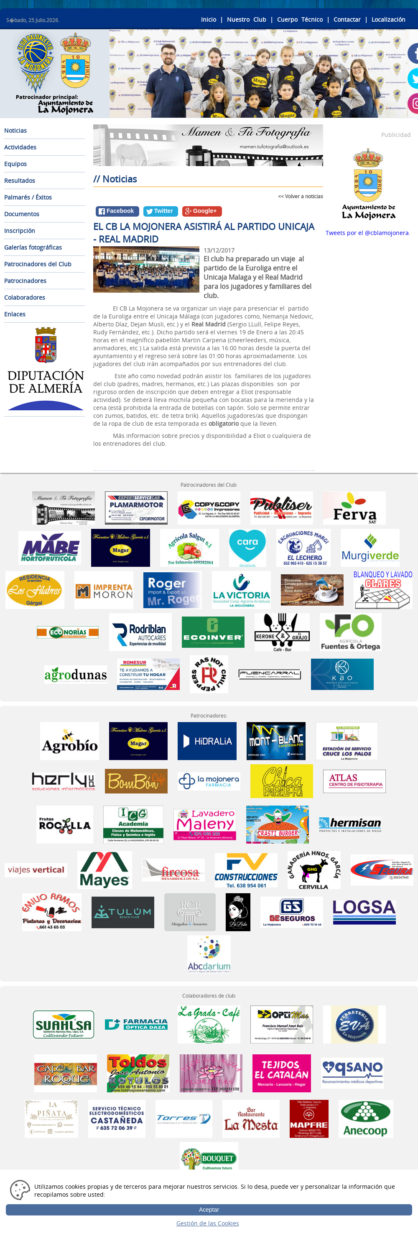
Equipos (15, 164)
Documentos (21, 214)
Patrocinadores (25, 281)
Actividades (20, 147)
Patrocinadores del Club (37, 264)
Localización (388, 19)
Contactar (347, 19)
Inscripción (19, 231)
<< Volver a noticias (300, 196)
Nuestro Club (246, 19)
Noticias (15, 130)
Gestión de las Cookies (207, 1223)
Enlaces (14, 314)
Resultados (19, 180)
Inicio (208, 19)
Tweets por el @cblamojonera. (368, 233)
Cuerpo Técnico (300, 19)
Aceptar (209, 1209)
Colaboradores (24, 297)
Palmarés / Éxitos (28, 197)
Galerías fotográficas (33, 247)
